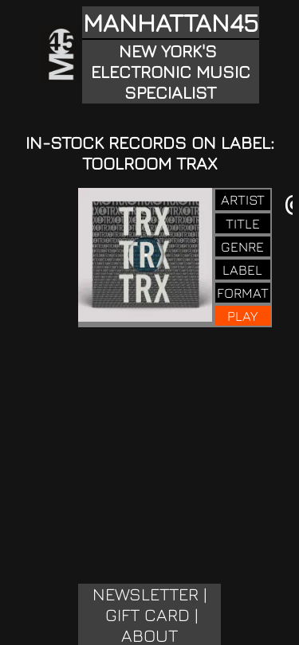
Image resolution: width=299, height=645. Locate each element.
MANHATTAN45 (170, 22)
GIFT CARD (147, 614)
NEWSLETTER (145, 594)
